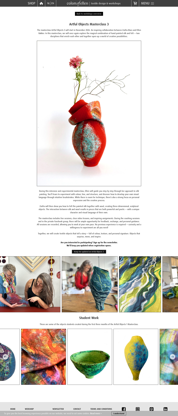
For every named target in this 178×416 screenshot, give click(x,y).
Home (12, 409)
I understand (118, 414)
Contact (77, 409)
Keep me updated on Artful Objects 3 (89, 251)
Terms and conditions (101, 409)
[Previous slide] (5, 284)
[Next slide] (172, 284)
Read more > (96, 414)
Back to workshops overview (89, 13)
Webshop (29, 409)
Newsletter (58, 409)
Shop (31, 3)
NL (48, 3)
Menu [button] (147, 3)
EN (52, 3)
